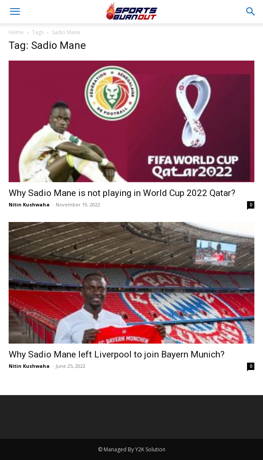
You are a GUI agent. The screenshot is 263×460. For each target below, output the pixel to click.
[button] (15, 11)
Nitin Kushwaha (29, 204)
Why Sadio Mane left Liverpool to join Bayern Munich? (117, 354)
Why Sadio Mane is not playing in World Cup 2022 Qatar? (122, 193)
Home (16, 32)
